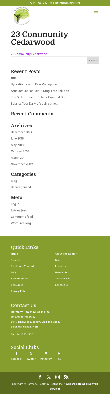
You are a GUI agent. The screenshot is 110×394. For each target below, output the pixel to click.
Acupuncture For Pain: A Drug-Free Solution (40, 90)
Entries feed (19, 210)
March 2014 (18, 157)
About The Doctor (65, 254)
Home (14, 254)
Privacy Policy (19, 291)
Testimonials (62, 278)
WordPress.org (21, 223)
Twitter (31, 359)
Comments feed (22, 216)
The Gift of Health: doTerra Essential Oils (38, 97)
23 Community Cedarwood (29, 54)
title (14, 78)
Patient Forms (19, 278)
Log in (15, 204)
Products (60, 266)
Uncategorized (21, 187)
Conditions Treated (22, 266)
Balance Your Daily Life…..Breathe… (34, 103)
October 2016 (20, 151)
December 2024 (21, 132)
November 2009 (22, 164)
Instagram (46, 359)
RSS (59, 359)
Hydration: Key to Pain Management (35, 84)
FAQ (13, 272)
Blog (14, 180)
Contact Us (61, 285)
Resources (17, 285)
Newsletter (61, 272)
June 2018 (17, 138)
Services (16, 260)
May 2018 (17, 145)
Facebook (16, 359)
